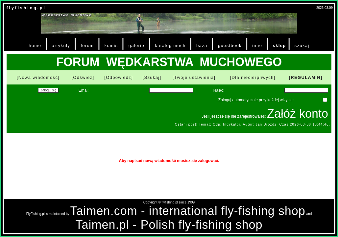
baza (201, 45)
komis (111, 45)
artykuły (61, 45)
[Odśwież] (82, 77)
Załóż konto (297, 113)
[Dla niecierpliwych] (253, 77)
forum (87, 45)
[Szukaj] (151, 77)
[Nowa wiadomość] (38, 77)
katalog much (170, 45)
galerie (136, 45)
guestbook (230, 45)
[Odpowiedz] (118, 77)
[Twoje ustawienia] (194, 77)
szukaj (302, 45)
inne (257, 45)
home (35, 45)
